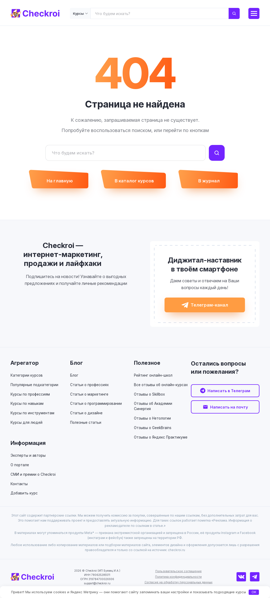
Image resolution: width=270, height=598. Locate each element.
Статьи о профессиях (90, 389)
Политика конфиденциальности (179, 580)
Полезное (147, 367)
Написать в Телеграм (229, 395)
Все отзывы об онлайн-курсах (162, 389)
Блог (76, 367)
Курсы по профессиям (31, 398)
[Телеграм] (255, 580)
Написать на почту (229, 412)
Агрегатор (25, 367)
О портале (20, 468)
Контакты (19, 487)
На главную (55, 182)
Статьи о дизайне (86, 417)
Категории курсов (27, 379)
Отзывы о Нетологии (153, 422)
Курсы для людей (27, 426)
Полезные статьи (86, 426)
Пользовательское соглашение (179, 575)
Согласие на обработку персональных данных (179, 586)
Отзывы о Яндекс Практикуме (161, 441)
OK (254, 592)
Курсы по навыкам (27, 407)
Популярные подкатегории (35, 389)
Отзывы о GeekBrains (153, 431)
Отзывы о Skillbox (150, 398)
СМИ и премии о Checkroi (34, 478)
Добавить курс (24, 496)
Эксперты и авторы (29, 459)
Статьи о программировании (97, 407)
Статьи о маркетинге (90, 398)
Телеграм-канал (209, 308)
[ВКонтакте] (244, 580)
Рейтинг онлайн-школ (153, 379)
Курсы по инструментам (33, 417)
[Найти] (217, 153)
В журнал (213, 182)
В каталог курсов (134, 182)
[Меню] (253, 13)
